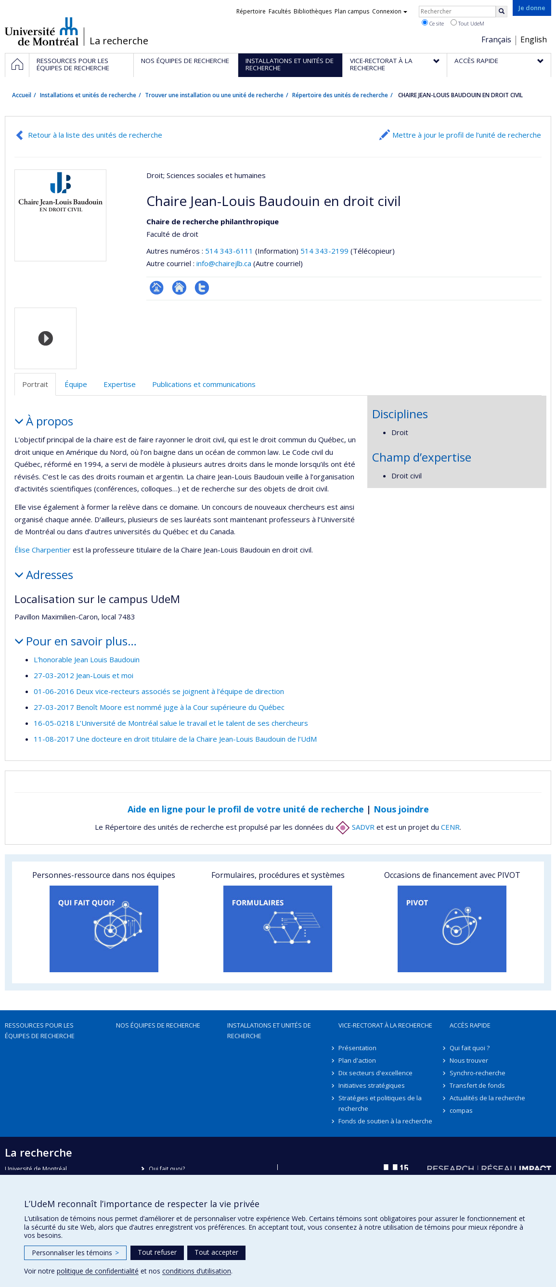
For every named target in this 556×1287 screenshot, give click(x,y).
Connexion (389, 11)
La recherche (119, 41)
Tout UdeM (467, 23)
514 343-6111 (230, 251)
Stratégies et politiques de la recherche (380, 1103)
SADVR (355, 827)
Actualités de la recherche (487, 1098)
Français (496, 39)
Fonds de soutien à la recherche (385, 1121)
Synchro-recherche (477, 1072)
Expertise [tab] (119, 384)
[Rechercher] (501, 11)
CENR (450, 827)
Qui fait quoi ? (470, 1047)
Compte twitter (201, 287)
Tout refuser (157, 1252)
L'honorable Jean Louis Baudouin (87, 659)
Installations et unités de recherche (88, 95)
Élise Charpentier (42, 549)
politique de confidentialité (98, 1270)
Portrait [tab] (35, 384)
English (533, 39)
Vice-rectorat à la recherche (385, 1025)
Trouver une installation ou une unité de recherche (214, 95)
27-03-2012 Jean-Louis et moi (83, 675)
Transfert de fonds (477, 1085)
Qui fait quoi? (167, 1169)
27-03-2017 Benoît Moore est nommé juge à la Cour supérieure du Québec (159, 707)
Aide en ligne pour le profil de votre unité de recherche (246, 809)
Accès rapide (470, 1025)
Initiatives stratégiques (371, 1085)
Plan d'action (357, 1060)
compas (461, 1110)
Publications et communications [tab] (204, 384)
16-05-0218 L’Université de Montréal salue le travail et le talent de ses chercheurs (171, 723)
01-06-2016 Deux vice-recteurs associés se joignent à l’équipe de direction (159, 691)
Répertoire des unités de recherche (340, 95)
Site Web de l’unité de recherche (179, 287)
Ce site (433, 23)
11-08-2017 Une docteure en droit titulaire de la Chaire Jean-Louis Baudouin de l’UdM (175, 739)
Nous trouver (469, 1060)
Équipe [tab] (76, 384)
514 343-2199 (325, 251)
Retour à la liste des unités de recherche (95, 135)
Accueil (21, 95)
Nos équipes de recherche (158, 1025)
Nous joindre (401, 809)
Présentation (357, 1047)
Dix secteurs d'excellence (375, 1072)
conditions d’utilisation (196, 1270)
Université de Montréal (41, 31)
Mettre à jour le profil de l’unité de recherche (466, 135)
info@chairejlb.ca (223, 263)
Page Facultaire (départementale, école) (156, 287)
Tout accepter (216, 1252)
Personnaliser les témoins (75, 1252)
